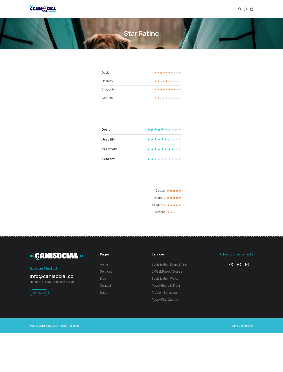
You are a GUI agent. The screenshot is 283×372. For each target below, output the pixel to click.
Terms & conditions (241, 325)
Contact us (39, 292)
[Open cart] (251, 9)
